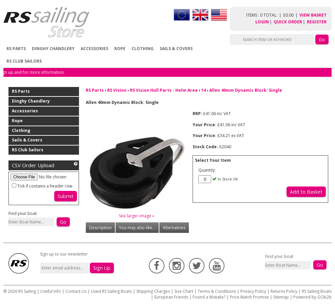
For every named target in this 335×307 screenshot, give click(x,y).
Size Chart (183, 291)
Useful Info (50, 291)
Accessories (94, 48)
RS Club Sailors (24, 61)
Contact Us (76, 291)
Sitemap (281, 297)
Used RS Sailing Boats (111, 291)
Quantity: (207, 170)
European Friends (171, 297)
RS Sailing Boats (317, 291)
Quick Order (288, 22)
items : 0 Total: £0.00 (272, 15)
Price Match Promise (249, 297)
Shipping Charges (153, 291)
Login (262, 22)
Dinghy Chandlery (53, 48)
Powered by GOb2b (312, 297)
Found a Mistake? (209, 297)
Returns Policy (284, 291)
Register (317, 22)
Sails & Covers (176, 48)
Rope (119, 48)
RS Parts (16, 48)
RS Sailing (27, 291)
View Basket (313, 15)
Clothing (143, 48)
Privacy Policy (253, 291)
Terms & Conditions (217, 291)
